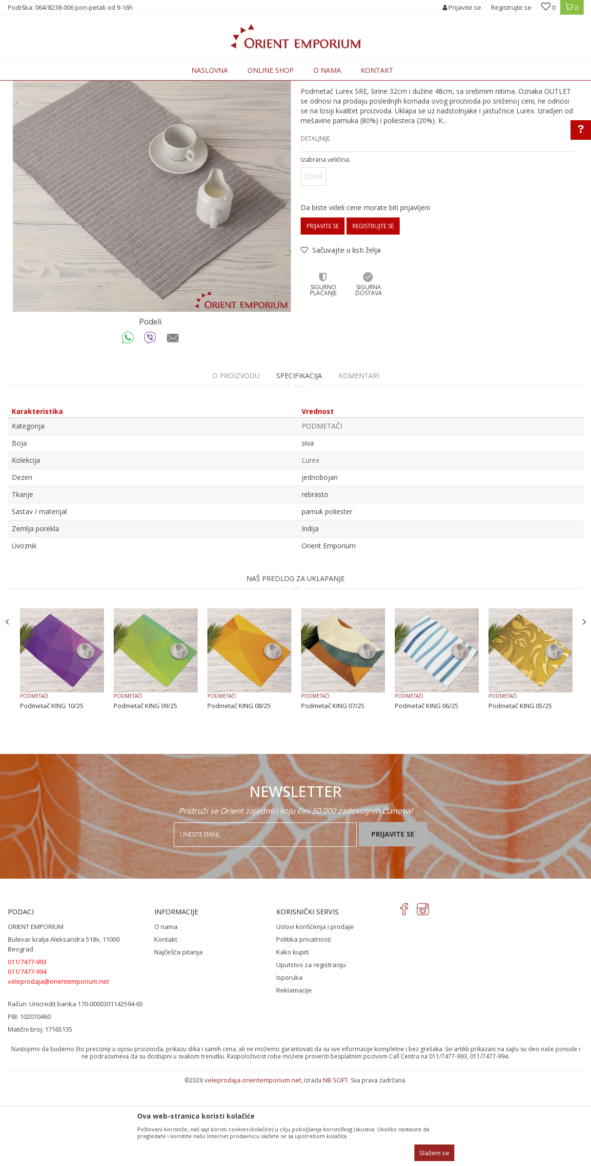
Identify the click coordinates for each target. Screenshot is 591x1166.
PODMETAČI (194, 86)
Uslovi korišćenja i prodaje (315, 1007)
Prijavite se (322, 306)
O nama (166, 1007)
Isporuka (289, 1058)
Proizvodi (111, 86)
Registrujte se (511, 7)
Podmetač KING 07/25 (333, 786)
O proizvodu (236, 456)
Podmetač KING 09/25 (145, 786)
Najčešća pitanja (178, 1032)
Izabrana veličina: (325, 240)
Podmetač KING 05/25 (520, 786)
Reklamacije (294, 1070)
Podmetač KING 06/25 (426, 786)
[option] (152, 253)
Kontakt (165, 1019)
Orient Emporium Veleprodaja (49, 86)
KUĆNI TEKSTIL (151, 86)
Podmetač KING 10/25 (51, 786)
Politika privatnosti (303, 1019)
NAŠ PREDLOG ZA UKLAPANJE (295, 659)
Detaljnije (315, 219)
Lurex (310, 540)
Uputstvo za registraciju (311, 1045)
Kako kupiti (292, 1032)
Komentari (359, 456)
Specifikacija (299, 456)
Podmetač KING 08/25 (239, 786)
